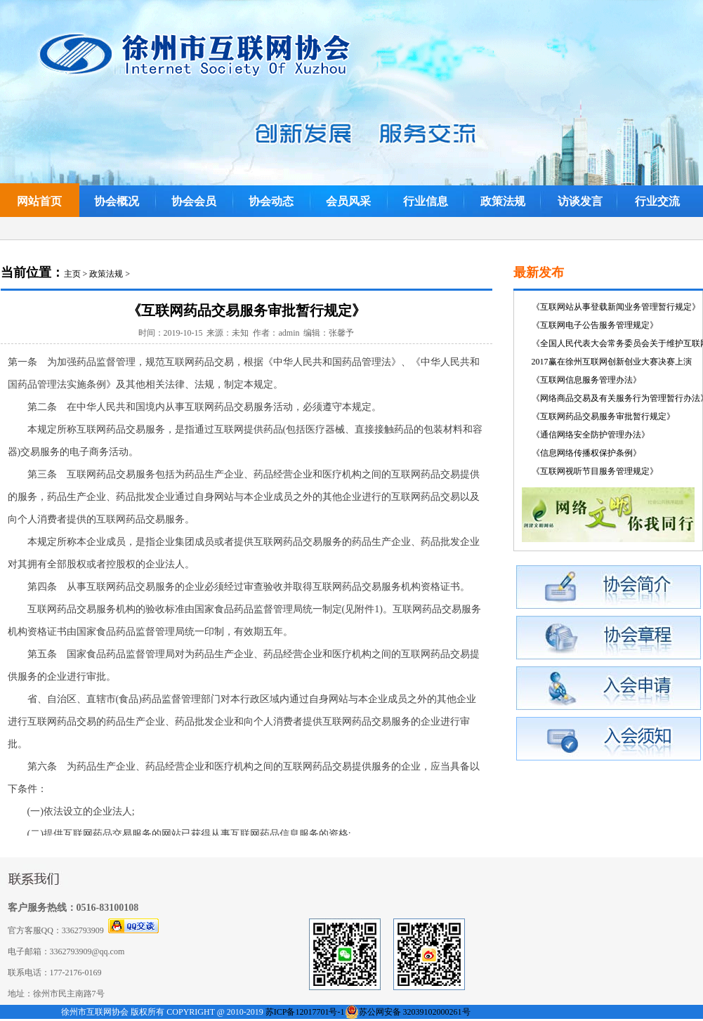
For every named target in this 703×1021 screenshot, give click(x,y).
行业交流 (657, 201)
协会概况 (116, 201)
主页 (72, 274)
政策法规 (502, 201)
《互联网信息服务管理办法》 (586, 380)
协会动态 (271, 201)
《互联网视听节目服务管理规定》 (595, 471)
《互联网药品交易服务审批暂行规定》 (603, 416)
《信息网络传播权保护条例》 (586, 453)
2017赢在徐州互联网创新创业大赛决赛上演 (612, 362)
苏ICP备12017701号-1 (305, 1012)
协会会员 (193, 201)
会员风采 (348, 201)
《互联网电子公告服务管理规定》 (595, 325)
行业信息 (425, 201)
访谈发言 (580, 201)
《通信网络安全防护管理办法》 (591, 435)
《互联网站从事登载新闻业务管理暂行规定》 (616, 307)
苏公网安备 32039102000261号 (415, 1012)
